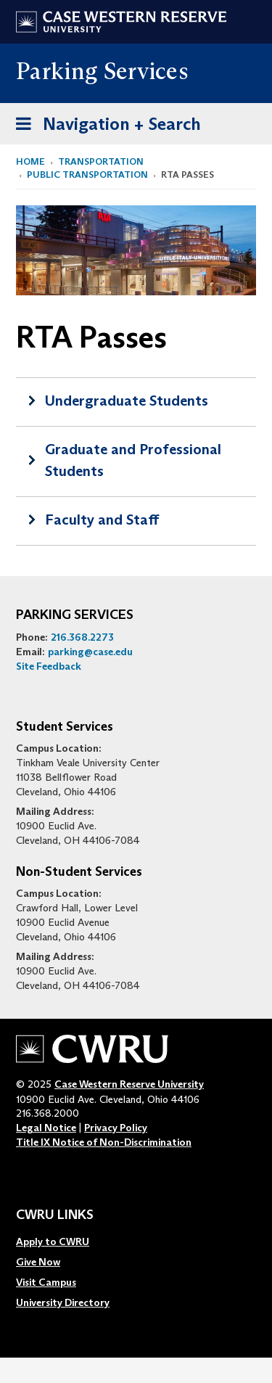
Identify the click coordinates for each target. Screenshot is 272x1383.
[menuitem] (63, 1241)
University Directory (63, 1302)
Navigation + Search (104, 126)
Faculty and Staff (102, 519)
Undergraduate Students (126, 400)
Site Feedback (48, 666)
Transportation (101, 161)
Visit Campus (46, 1282)
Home (30, 161)
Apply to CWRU (52, 1241)
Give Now (38, 1261)
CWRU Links (55, 1215)
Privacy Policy (115, 1127)
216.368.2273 (82, 637)
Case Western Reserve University (129, 1084)
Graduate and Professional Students (133, 460)
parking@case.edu (90, 651)
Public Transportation (87, 174)
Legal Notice (46, 1127)
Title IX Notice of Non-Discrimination (103, 1142)
